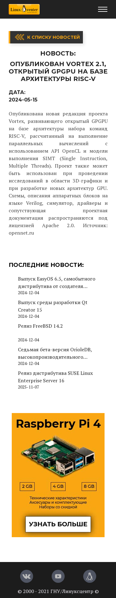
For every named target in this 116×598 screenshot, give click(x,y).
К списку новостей (53, 37)
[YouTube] (58, 576)
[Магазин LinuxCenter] (89, 576)
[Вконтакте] (26, 576)
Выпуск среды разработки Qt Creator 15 (53, 306)
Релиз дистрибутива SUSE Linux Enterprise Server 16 (55, 377)
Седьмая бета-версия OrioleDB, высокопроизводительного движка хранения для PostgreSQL (58, 353)
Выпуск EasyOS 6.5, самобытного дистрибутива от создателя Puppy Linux (56, 282)
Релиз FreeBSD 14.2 (40, 325)
